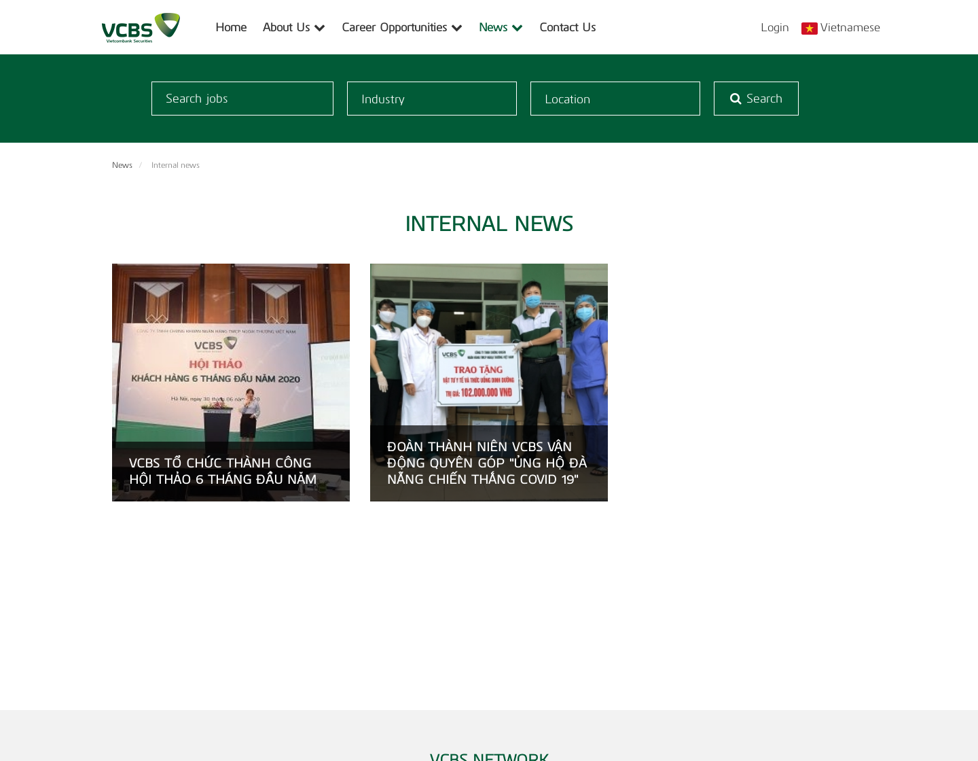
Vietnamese (850, 27)
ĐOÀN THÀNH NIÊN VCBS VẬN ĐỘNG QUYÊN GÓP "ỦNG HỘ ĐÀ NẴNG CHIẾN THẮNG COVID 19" (487, 463)
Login (775, 27)
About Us (294, 27)
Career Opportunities (402, 27)
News (501, 27)
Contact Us (567, 27)
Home (231, 27)
